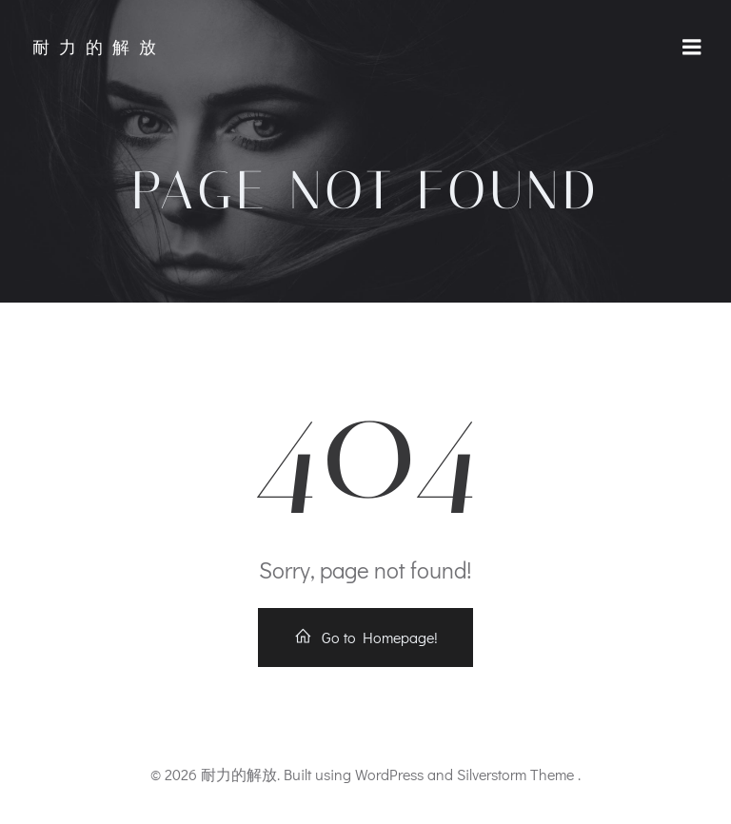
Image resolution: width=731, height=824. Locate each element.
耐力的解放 (99, 47)
